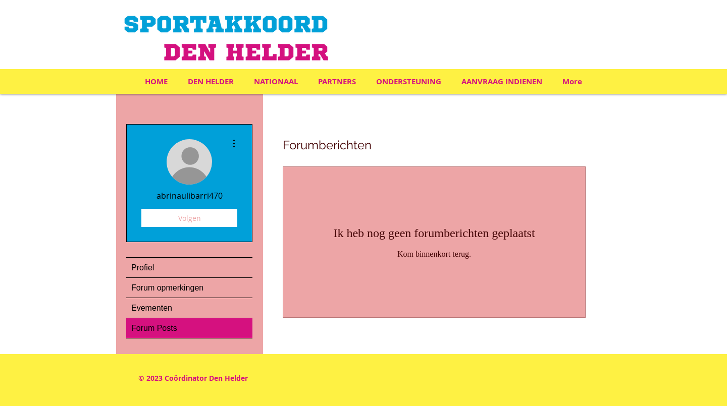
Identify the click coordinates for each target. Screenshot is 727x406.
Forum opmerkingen (167, 287)
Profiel (142, 267)
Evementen (151, 308)
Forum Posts (154, 328)
